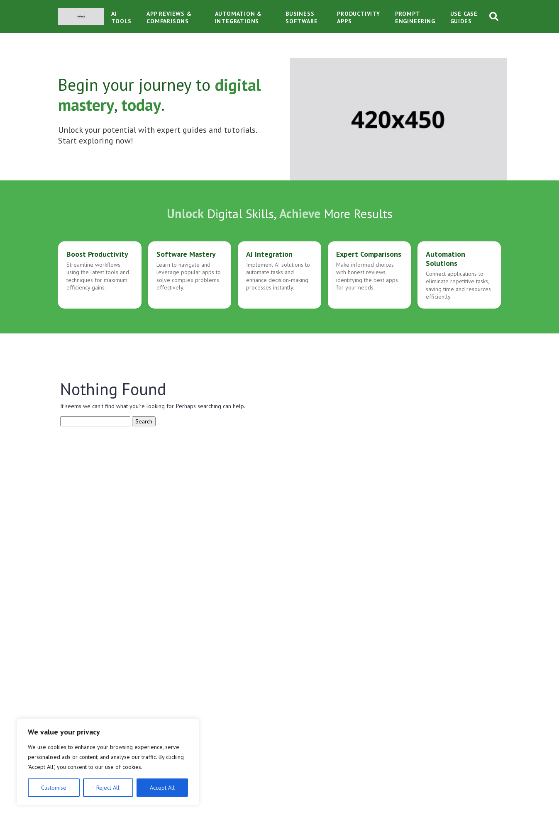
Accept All (162, 787)
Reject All (108, 787)
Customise (53, 787)
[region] (108, 761)
